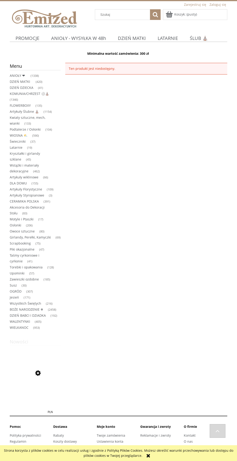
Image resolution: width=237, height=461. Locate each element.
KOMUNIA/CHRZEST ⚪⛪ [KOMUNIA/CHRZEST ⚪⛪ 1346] (29, 93)
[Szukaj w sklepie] (123, 15)
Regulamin (18, 441)
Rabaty (58, 435)
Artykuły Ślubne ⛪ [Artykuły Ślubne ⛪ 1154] (24, 111)
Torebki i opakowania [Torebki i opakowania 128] (26, 267)
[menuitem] (27, 38)
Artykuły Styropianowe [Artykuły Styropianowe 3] (27, 195)
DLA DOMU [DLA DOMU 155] (18, 183)
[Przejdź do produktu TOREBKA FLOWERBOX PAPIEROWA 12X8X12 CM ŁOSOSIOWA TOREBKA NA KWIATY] (35, 395)
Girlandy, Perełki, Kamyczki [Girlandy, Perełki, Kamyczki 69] (30, 237)
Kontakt (190, 435)
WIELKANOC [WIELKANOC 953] (19, 327)
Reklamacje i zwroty (155, 435)
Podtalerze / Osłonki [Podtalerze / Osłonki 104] (25, 129)
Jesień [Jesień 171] (14, 297)
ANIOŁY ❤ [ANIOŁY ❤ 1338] (18, 75)
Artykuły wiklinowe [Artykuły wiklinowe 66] (24, 177)
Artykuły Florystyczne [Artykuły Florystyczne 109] (26, 189)
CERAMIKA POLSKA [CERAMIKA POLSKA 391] (24, 201)
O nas (188, 441)
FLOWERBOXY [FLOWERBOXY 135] (20, 105)
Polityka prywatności (25, 435)
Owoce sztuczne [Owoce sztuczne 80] (22, 231)
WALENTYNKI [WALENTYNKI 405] (20, 321)
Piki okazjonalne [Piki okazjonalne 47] (22, 249)
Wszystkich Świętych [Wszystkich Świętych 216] (25, 303)
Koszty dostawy (65, 441)
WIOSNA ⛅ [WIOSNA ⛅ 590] (19, 135)
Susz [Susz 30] (13, 285)
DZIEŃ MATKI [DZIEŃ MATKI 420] (20, 81)
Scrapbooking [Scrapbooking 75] (20, 243)
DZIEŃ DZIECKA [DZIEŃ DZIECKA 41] (21, 87)
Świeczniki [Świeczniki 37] (18, 141)
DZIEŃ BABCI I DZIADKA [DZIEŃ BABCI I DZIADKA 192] (28, 315)
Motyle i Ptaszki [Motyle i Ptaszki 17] (22, 219)
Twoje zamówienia (111, 435)
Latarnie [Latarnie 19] (16, 147)
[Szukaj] (155, 14)
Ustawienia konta (110, 441)
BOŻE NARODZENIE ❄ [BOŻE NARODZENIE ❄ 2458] (26, 309)
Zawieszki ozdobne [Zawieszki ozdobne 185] (24, 279)
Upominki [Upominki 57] (17, 273)
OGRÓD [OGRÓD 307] (16, 291)
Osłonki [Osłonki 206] (15, 225)
